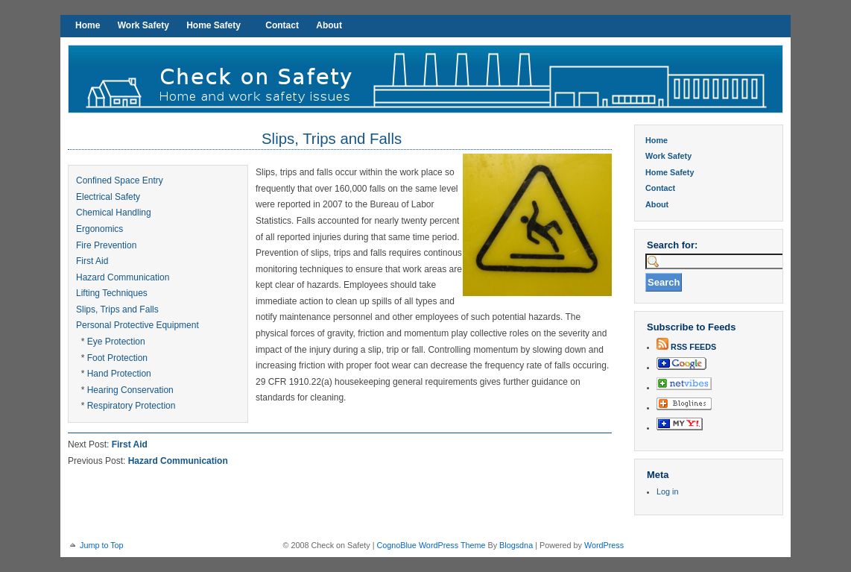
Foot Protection (117, 358)
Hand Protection (119, 373)
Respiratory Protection (131, 405)
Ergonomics (99, 229)
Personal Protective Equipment (137, 325)
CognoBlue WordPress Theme (430, 545)
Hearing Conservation (130, 390)
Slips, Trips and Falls (332, 139)
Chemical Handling (113, 212)
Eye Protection (116, 341)
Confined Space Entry (119, 180)
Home (87, 25)
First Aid (92, 261)
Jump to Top (102, 545)
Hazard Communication (122, 277)
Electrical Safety (108, 197)
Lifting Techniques (112, 293)
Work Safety (143, 25)
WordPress (604, 545)
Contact (282, 25)
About (329, 25)
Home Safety (213, 25)
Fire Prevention (106, 245)
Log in (667, 491)
